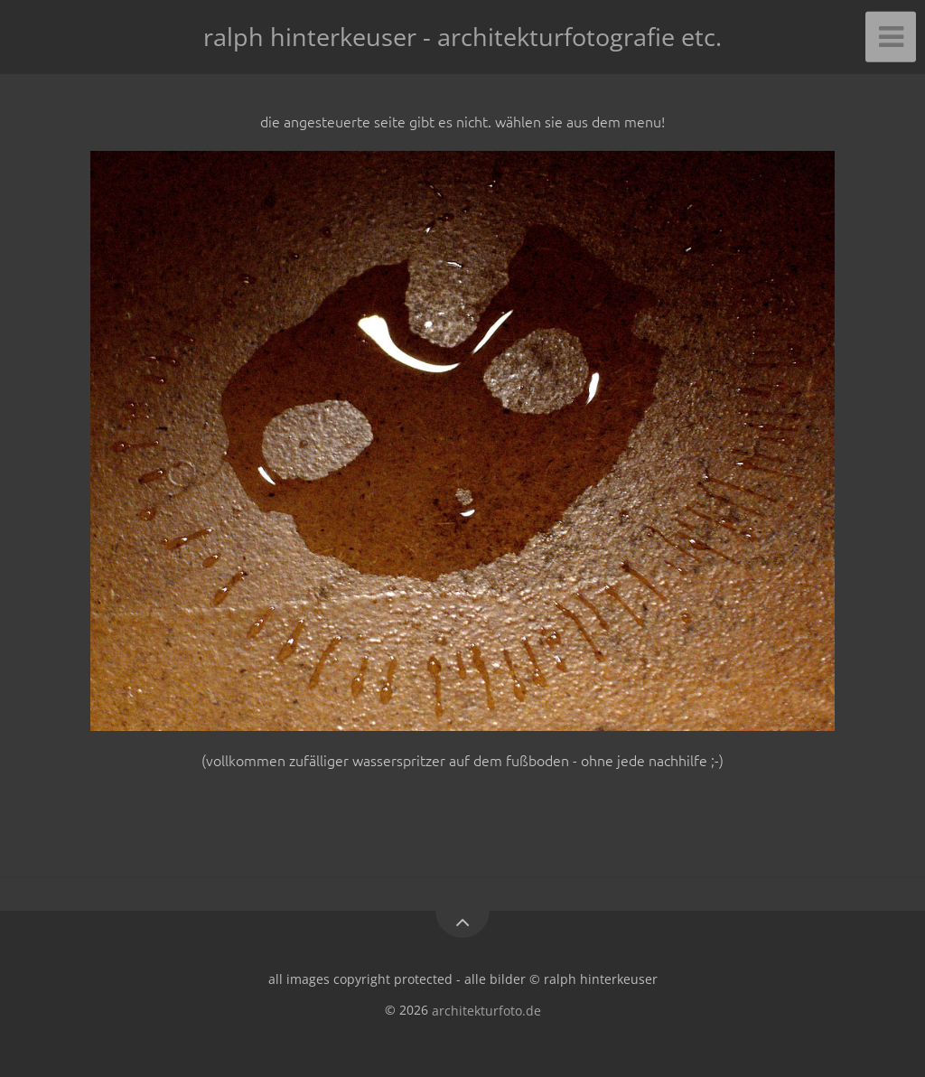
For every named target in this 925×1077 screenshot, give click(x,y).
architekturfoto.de (486, 1009)
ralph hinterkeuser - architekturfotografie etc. (462, 36)
